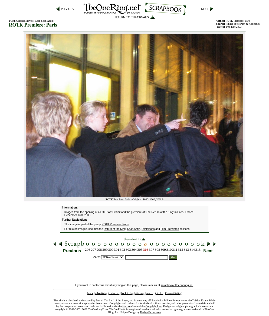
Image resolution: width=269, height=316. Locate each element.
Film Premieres (170, 228)
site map (140, 293)
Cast (37, 20)
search (149, 293)
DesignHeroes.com (150, 312)
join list (159, 293)
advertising (101, 293)
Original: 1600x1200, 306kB (147, 199)
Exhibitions (148, 228)
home (90, 293)
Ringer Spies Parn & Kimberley (243, 23)
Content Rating (173, 293)
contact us (114, 293)
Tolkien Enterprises (174, 300)
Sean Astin (47, 20)
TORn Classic (16, 20)
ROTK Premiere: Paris (115, 224)
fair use (126, 306)
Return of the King (115, 228)
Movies (29, 20)
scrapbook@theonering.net (177, 285)
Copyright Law (154, 306)
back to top (127, 293)
